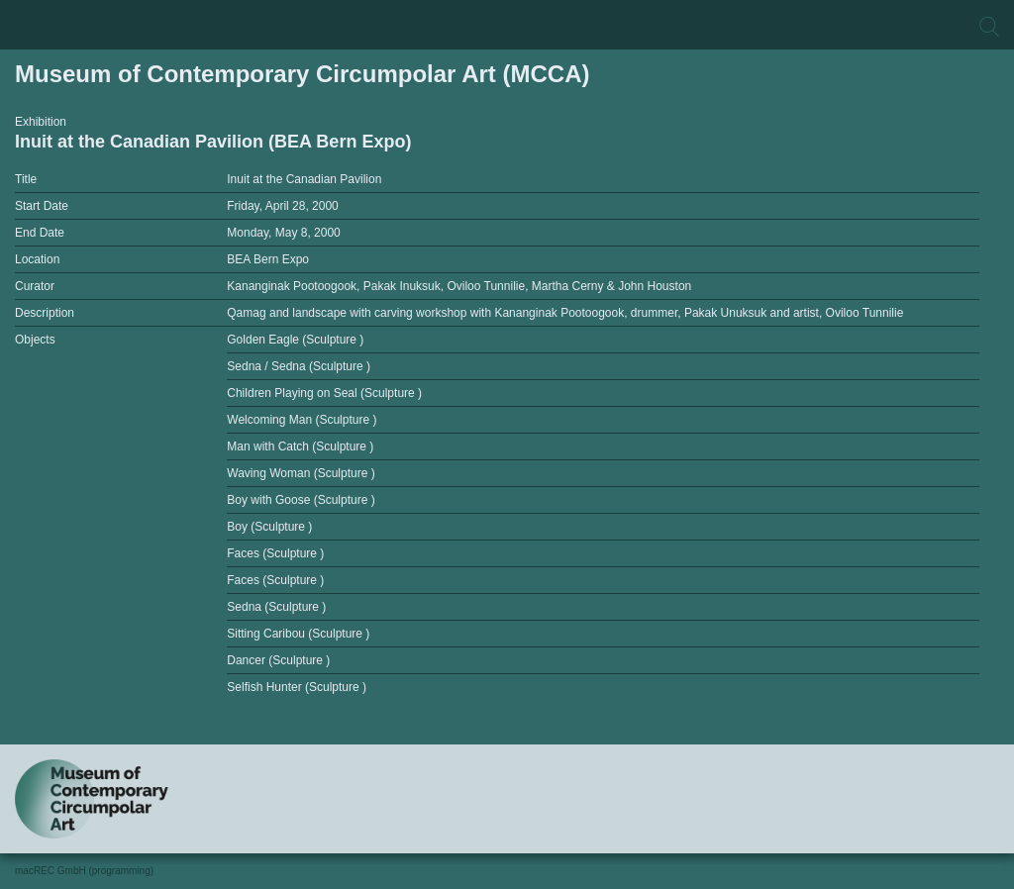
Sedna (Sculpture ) (276, 607)
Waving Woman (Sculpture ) (300, 473)
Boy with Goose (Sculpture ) (300, 500)
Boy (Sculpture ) (269, 527)
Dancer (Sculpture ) (278, 660)
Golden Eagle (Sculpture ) (295, 339)
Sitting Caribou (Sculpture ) (298, 634)
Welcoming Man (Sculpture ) (301, 420)
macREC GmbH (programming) (84, 870)
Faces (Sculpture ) (275, 553)
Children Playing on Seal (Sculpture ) (324, 393)
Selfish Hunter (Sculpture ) (296, 687)
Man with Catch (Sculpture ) (300, 446)
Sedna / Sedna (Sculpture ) (298, 366)
